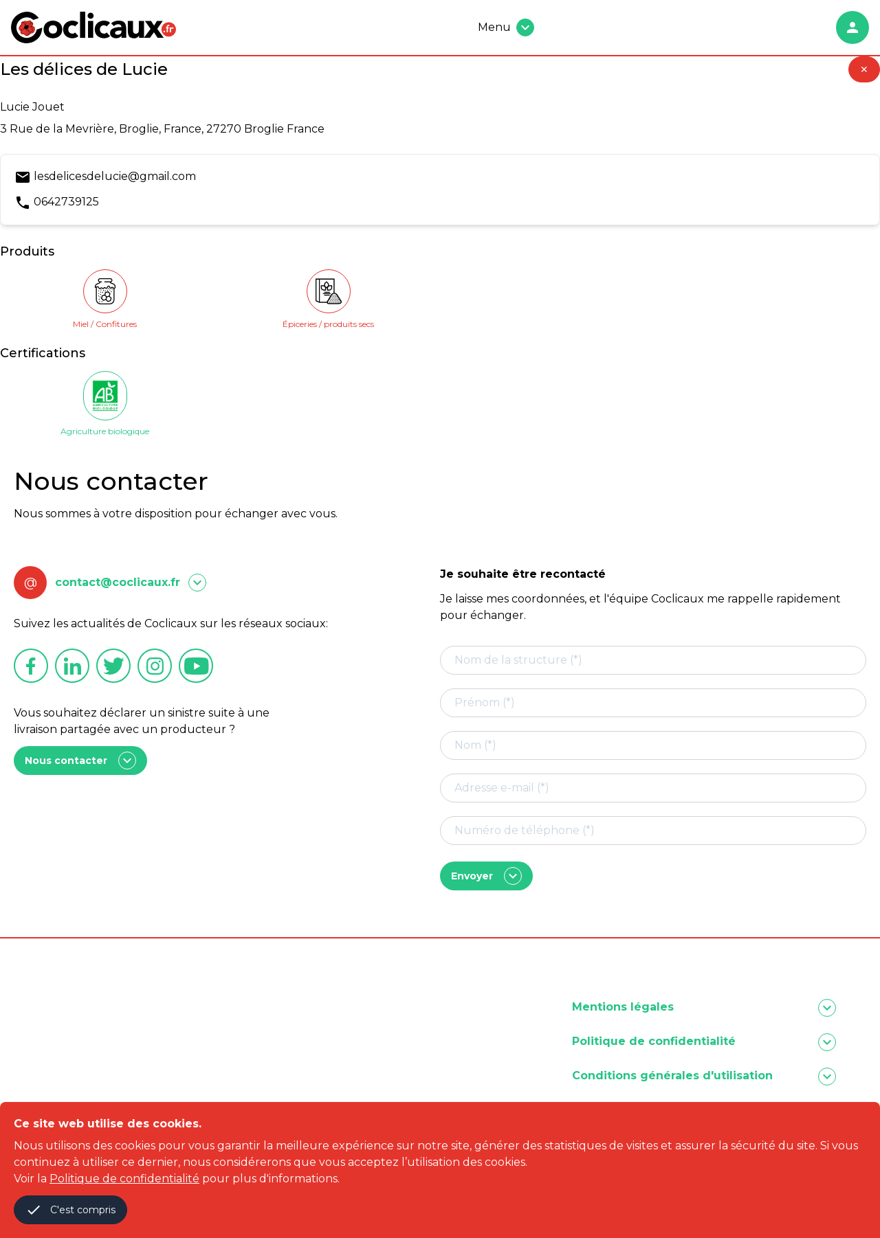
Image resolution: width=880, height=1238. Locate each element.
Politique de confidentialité (124, 1178)
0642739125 (66, 201)
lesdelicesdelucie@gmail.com (115, 176)
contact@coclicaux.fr (117, 582)
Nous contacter (80, 760)
